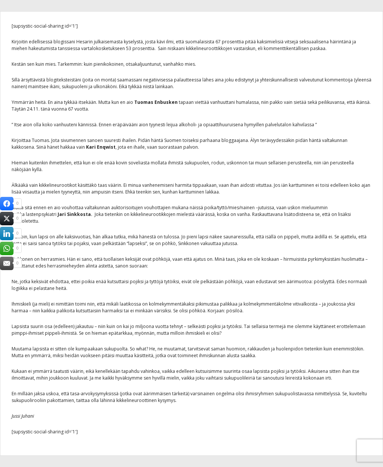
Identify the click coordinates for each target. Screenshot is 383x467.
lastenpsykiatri (41, 214)
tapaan (186, 102)
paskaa (317, 48)
